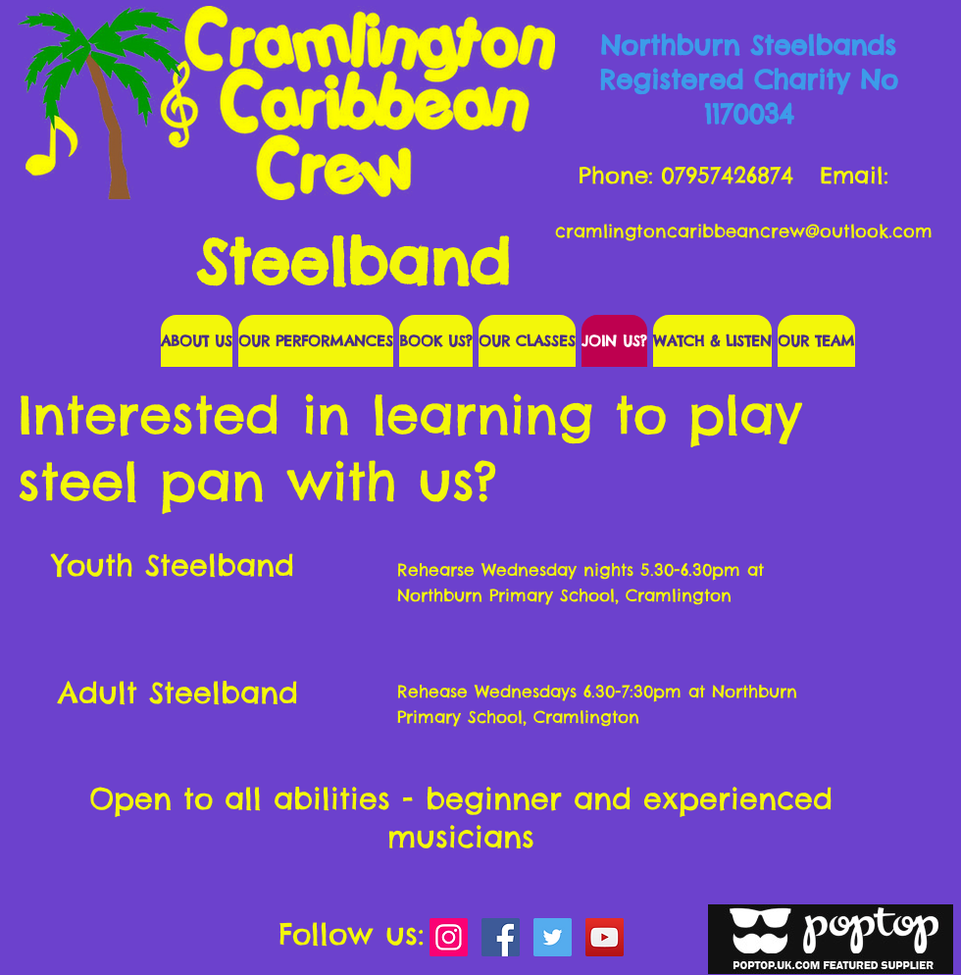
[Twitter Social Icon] (552, 937)
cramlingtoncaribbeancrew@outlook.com (744, 231)
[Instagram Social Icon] (449, 937)
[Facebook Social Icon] (500, 937)
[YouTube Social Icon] (604, 937)
